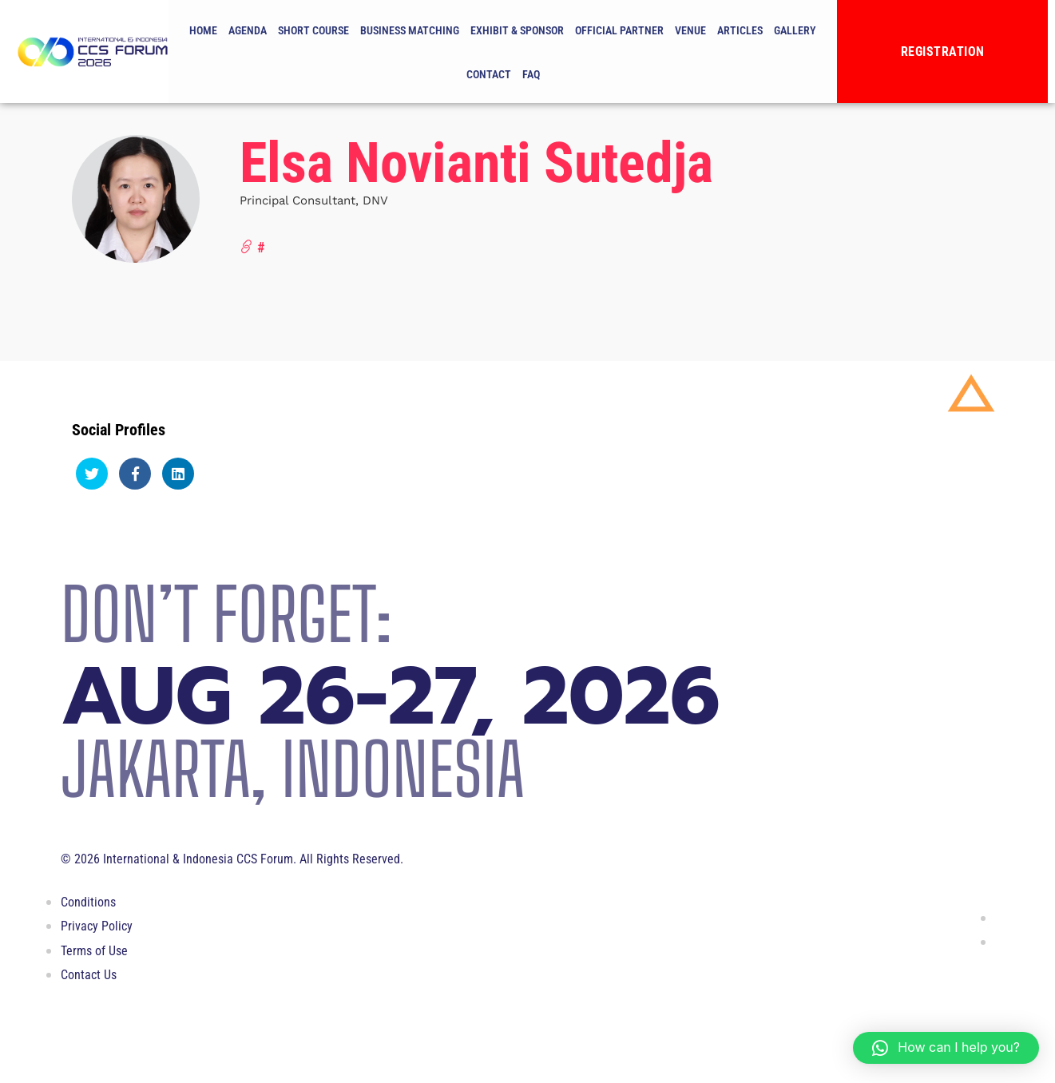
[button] (946, 1048)
